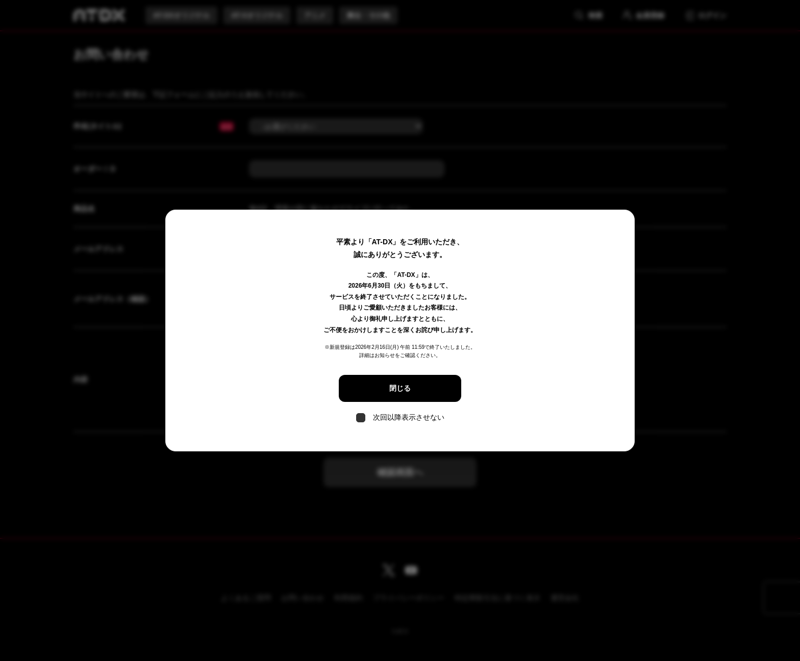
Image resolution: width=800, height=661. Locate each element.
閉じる (400, 388)
